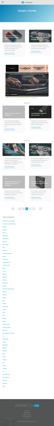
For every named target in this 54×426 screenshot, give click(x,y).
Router (4, 356)
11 (30, 208)
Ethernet (5, 274)
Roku (4, 353)
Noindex (5, 330)
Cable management (7, 253)
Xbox (4, 386)
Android (4, 229)
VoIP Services (6, 377)
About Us (27, 410)
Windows (5, 383)
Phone (4, 342)
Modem (4, 318)
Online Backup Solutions (9, 333)
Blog (4, 247)
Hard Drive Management (8, 288)
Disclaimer (27, 412)
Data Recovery (6, 265)
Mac (4, 315)
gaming (4, 285)
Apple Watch (6, 244)
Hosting (4, 291)
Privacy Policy (27, 414)
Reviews (5, 350)
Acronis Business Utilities (9, 221)
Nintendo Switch (7, 327)
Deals (4, 268)
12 (33, 208)
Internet (4, 297)
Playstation (5, 345)
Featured (5, 277)
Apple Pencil (6, 238)
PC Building (5, 339)
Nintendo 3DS (6, 324)
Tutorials (5, 368)
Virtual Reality (6, 374)
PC (3, 336)
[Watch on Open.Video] (11, 94)
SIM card (5, 359)
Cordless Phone (6, 262)
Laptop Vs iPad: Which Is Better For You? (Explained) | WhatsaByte (26, 74)
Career (4, 256)
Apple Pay (5, 235)
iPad (4, 300)
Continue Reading (9, 53)
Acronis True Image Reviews (9, 223)
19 (40, 208)
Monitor (4, 321)
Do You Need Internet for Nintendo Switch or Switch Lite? (12, 37)
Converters (5, 259)
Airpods (4, 226)
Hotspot (4, 294)
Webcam (5, 380)
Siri (3, 362)
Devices (4, 271)
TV (3, 371)
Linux (4, 312)
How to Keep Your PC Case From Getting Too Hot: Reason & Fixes (39, 183)
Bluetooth (5, 250)
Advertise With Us (27, 416)
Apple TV (5, 241)
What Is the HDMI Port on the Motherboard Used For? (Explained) (13, 183)
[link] (7, 74)
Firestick (5, 280)
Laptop (4, 309)
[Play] (38, 68)
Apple (4, 232)
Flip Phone (5, 282)
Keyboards (5, 306)
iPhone (4, 303)
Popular (4, 347)
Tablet (4, 365)
